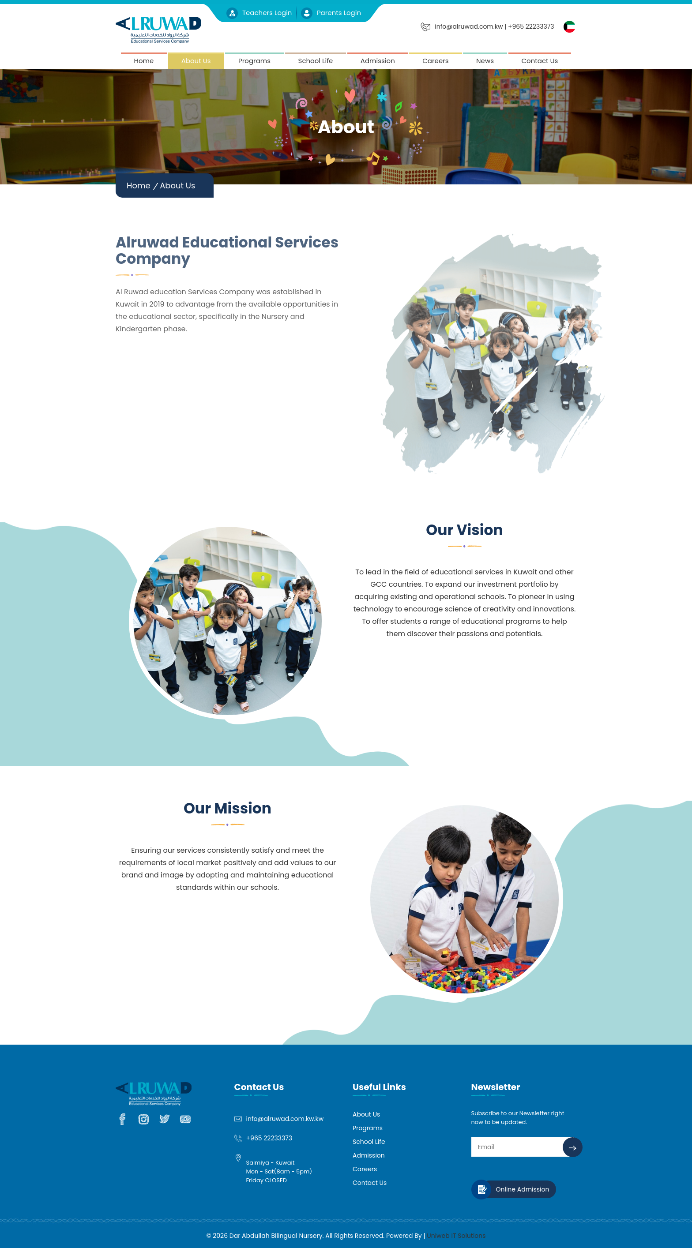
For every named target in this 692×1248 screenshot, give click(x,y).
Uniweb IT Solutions (456, 1235)
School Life (315, 60)
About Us (196, 60)
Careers (435, 60)
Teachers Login (260, 12)
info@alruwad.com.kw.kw (285, 1118)
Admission (378, 60)
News (485, 60)
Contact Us (540, 60)
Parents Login (331, 12)
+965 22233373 (269, 1138)
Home (144, 60)
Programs (254, 60)
